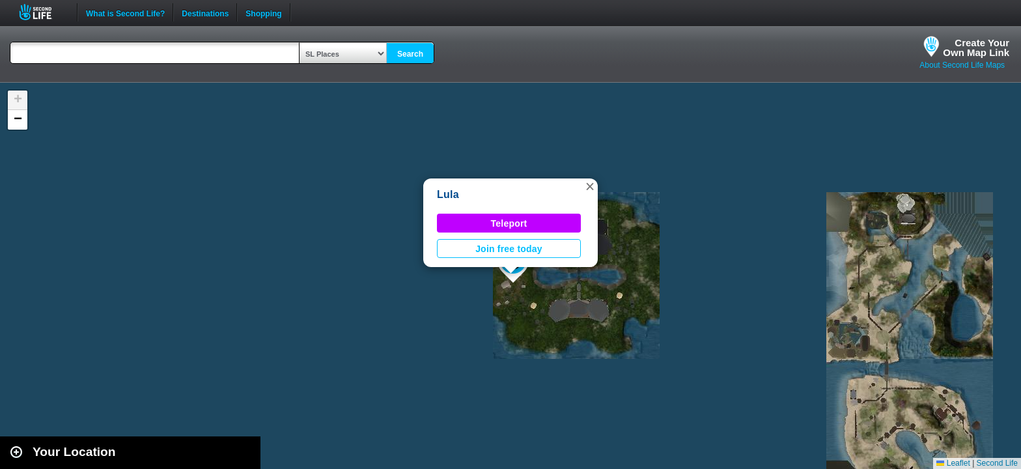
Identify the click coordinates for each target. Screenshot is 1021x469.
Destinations (205, 12)
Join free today (508, 249)
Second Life (42, 12)
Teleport (509, 223)
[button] (590, 186)
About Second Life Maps (962, 65)
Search (410, 54)
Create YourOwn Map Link (976, 47)
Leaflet (953, 463)
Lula (448, 194)
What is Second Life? (125, 12)
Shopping (263, 12)
